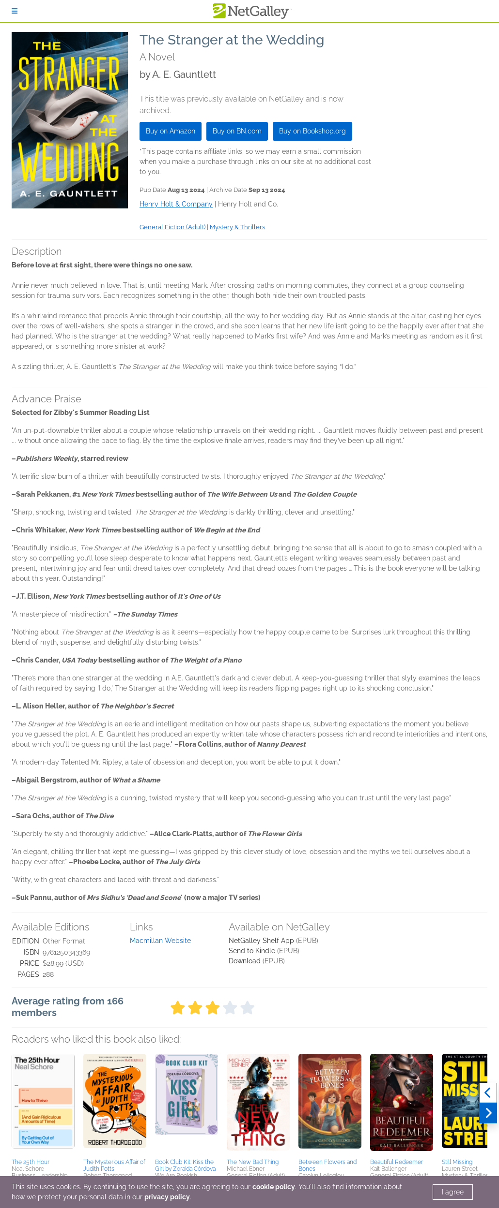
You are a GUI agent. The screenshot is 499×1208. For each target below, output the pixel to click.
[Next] (488, 1113)
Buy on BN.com (237, 131)
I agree (453, 1192)
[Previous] (488, 1093)
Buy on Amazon (170, 131)
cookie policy (273, 1187)
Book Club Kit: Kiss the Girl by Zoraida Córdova (185, 1165)
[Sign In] (14, 11)
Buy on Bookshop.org (312, 131)
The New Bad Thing (253, 1162)
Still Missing (457, 1162)
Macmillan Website (160, 940)
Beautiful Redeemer (396, 1162)
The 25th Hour (30, 1162)
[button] (43, 1104)
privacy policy (167, 1197)
